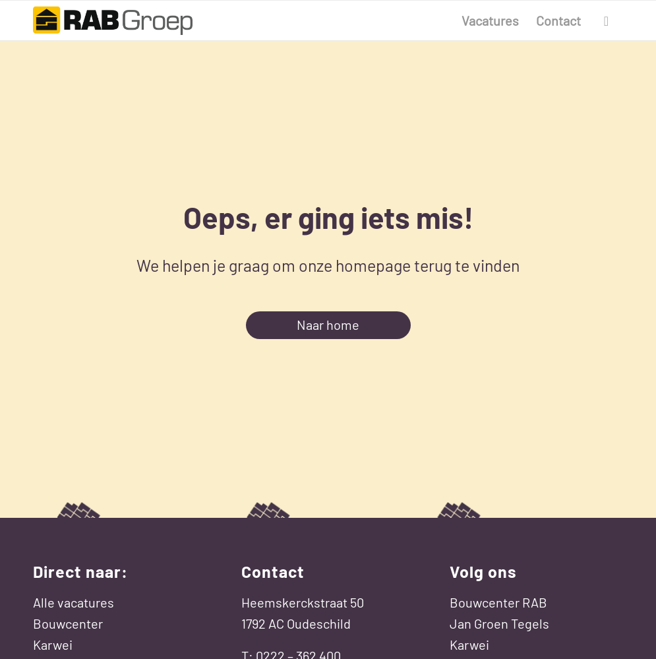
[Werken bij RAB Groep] (113, 20)
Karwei (53, 644)
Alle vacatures (73, 602)
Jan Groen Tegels (499, 623)
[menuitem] (490, 20)
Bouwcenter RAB (498, 602)
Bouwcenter (68, 623)
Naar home (328, 324)
